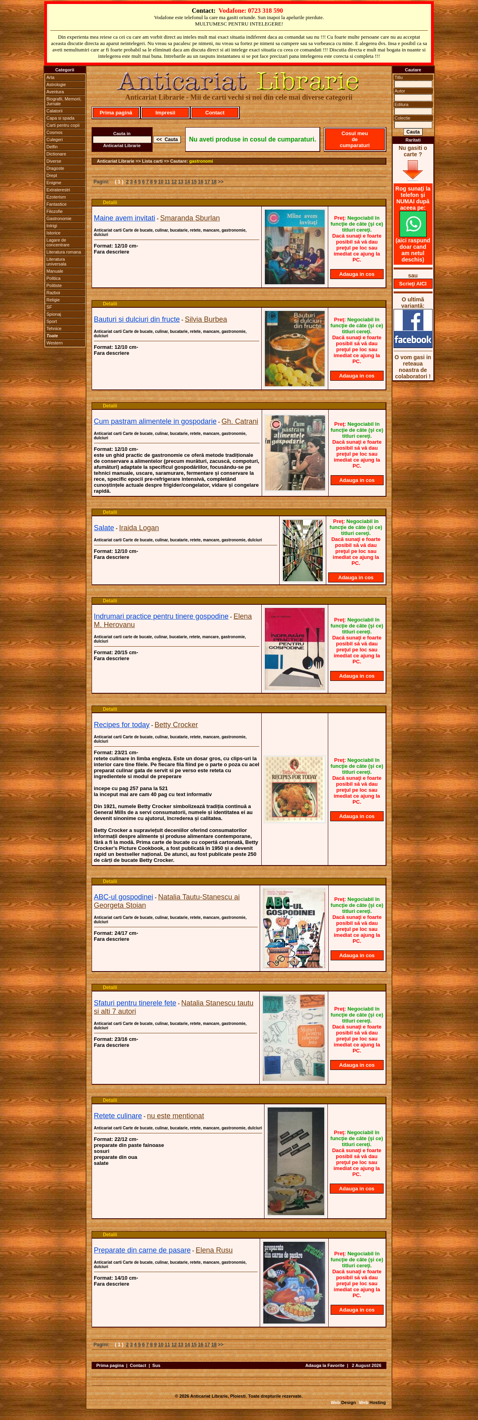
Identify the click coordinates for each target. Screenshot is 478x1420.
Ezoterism (56, 197)
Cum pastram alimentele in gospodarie (155, 421)
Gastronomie (59, 218)
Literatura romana (64, 252)
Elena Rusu (214, 1250)
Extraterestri (58, 189)
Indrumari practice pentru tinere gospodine (161, 616)
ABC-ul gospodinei (123, 897)
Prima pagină (116, 113)
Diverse (54, 161)
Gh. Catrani (239, 421)
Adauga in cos (356, 274)
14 (187, 182)
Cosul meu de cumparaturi (355, 139)
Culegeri (55, 139)
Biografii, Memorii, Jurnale (64, 101)
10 (160, 182)
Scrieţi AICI (413, 284)
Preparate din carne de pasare (142, 1250)
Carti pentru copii (63, 125)
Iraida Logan (139, 528)
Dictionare (57, 153)
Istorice (54, 232)
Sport (52, 321)
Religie (53, 299)
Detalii (110, 202)
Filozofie (55, 211)
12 (173, 182)
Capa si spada (60, 118)
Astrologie (56, 84)
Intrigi (52, 225)
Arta (51, 77)
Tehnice (54, 328)
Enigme (54, 182)
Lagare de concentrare (58, 242)
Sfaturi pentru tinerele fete (135, 1003)
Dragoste (56, 168)
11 (167, 182)
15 (193, 182)
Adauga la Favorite (324, 1365)
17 (207, 182)
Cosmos (55, 132)
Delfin (52, 146)
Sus (156, 1365)
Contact (214, 113)
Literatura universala (57, 261)
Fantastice (57, 204)
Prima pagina (110, 1365)
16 (200, 182)
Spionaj (54, 314)
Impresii (165, 113)
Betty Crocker (176, 725)
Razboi (53, 292)
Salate (104, 528)
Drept (52, 175)
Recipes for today (122, 725)
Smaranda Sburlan (190, 218)
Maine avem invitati (124, 218)
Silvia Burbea (206, 319)
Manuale (55, 271)
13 (180, 182)
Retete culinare (118, 1116)
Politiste (54, 285)
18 (213, 182)
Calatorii (55, 110)
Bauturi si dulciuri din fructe (137, 319)
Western (55, 342)
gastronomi (201, 161)
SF (49, 307)
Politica (54, 278)
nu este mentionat (175, 1116)
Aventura (55, 91)
